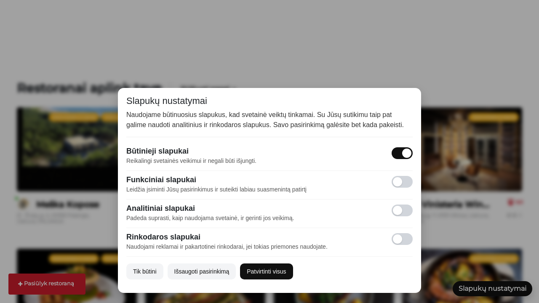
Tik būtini (145, 271)
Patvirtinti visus (266, 271)
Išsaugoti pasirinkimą (201, 271)
